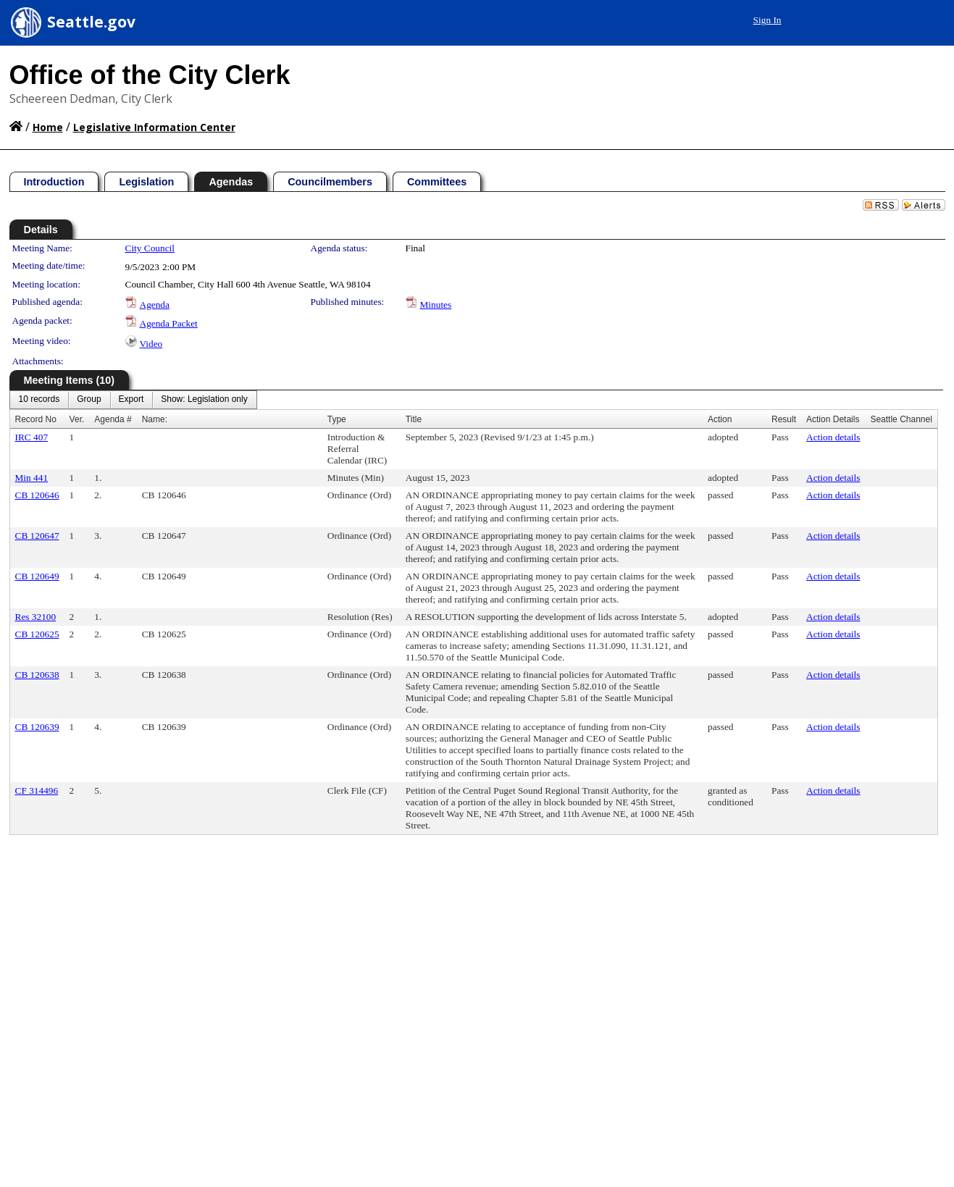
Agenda (155, 304)
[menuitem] (39, 399)
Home (48, 127)
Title (414, 419)
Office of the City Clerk (149, 75)
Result (783, 419)
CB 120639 (37, 726)
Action (720, 419)
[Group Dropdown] (88, 399)
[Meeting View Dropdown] (204, 399)
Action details (833, 437)
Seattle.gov (91, 22)
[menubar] (133, 399)
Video (151, 343)
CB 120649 (37, 576)
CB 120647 (37, 535)
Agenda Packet (169, 323)
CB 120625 (37, 634)
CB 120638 (37, 674)
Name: (154, 419)
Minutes (436, 304)
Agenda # (112, 419)
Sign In (767, 19)
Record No (36, 419)
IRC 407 (32, 437)
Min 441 (32, 477)
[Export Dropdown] (131, 399)
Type (336, 419)
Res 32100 (36, 616)
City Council (150, 248)
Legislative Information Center (154, 127)
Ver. (77, 419)
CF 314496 (37, 790)
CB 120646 (37, 495)
